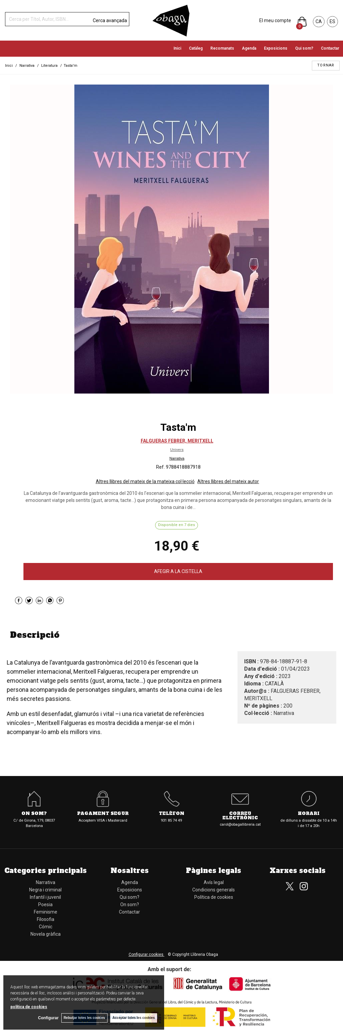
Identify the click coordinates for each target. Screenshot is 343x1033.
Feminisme (45, 912)
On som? (34, 814)
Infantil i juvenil (45, 897)
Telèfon (171, 814)
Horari (309, 814)
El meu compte (275, 20)
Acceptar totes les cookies (134, 1018)
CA (319, 21)
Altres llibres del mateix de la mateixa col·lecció (145, 481)
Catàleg (196, 48)
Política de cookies (213, 897)
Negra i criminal (45, 889)
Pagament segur (103, 814)
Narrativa (177, 458)
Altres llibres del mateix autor (228, 481)
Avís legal (214, 882)
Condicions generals (213, 889)
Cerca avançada (110, 20)
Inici (177, 48)
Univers (177, 450)
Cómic (45, 926)
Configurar (47, 1018)
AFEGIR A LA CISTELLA (178, 571)
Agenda (249, 48)
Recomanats (222, 48)
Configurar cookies (146, 954)
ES (332, 21)
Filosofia (45, 919)
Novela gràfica (45, 934)
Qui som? (304, 48)
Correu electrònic (240, 816)
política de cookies (28, 1006)
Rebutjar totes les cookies (84, 1018)
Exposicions (275, 48)
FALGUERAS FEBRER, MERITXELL (177, 441)
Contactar (330, 48)
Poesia (45, 904)
